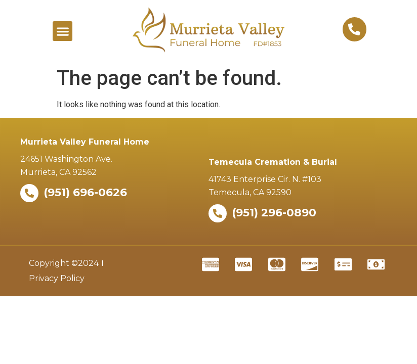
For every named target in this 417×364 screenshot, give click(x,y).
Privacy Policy (57, 278)
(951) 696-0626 (85, 192)
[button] (62, 31)
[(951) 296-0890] (218, 213)
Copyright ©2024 (64, 263)
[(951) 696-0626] (29, 193)
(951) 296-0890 (274, 212)
